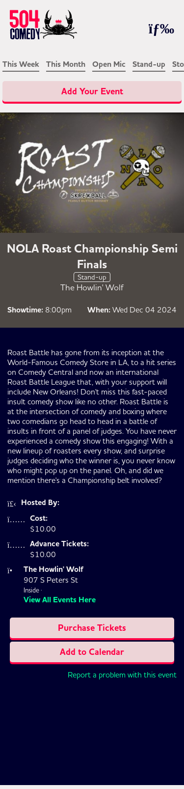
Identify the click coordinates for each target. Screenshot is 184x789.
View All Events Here (60, 599)
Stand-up (148, 64)
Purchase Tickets (92, 628)
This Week (20, 64)
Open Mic (109, 64)
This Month (65, 64)
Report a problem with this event (122, 674)
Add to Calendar (92, 652)
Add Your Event (92, 91)
